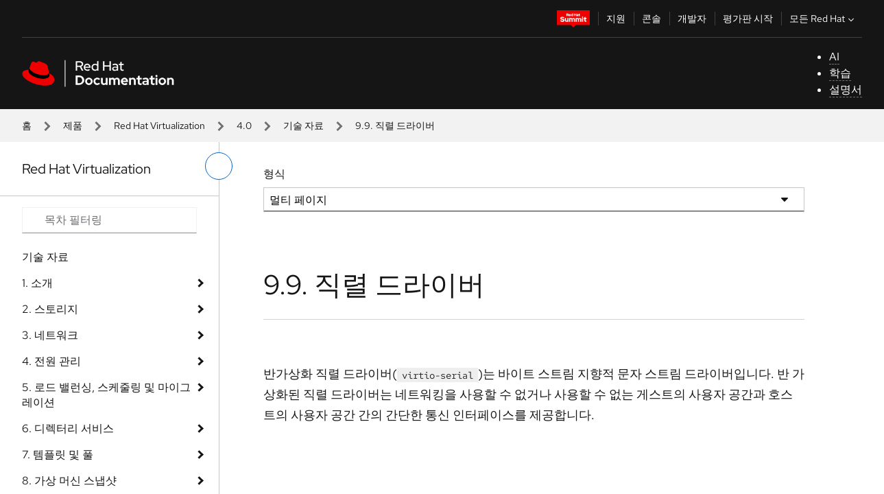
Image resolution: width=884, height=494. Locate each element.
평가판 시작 (748, 18)
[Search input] (109, 220)
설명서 (845, 89)
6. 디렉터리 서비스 (68, 428)
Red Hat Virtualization (159, 125)
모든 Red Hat (823, 18)
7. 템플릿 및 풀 (57, 454)
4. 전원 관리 (51, 361)
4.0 (244, 125)
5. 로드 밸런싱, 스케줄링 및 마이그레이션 (106, 395)
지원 (615, 18)
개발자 (692, 18)
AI (834, 56)
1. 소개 (37, 283)
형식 (274, 174)
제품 (72, 125)
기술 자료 (303, 125)
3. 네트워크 (50, 335)
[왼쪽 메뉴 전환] (218, 166)
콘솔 (651, 18)
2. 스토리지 (50, 309)
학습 (840, 73)
